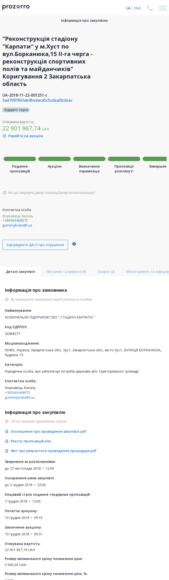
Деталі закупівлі (20, 271)
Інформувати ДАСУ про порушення (35, 244)
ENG (137, 8)
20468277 (12, 333)
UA (128, 8)
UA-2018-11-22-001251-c (24, 95)
